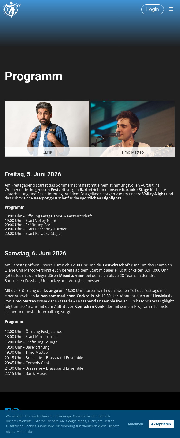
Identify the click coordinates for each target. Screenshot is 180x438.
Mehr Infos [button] (25, 431)
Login (152, 9)
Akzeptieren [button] (161, 424)
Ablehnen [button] (135, 424)
